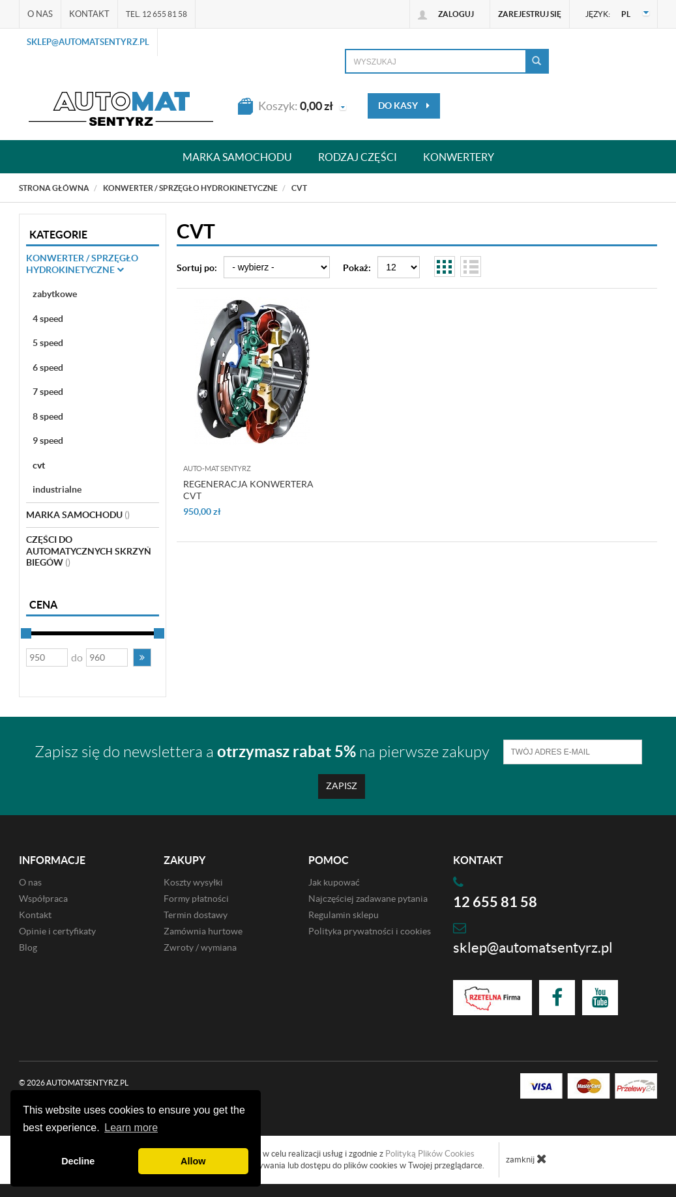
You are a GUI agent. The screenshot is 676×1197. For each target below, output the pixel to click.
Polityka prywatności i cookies (369, 931)
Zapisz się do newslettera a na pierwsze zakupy (262, 751)
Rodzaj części (357, 156)
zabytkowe (55, 294)
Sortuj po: (197, 268)
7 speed (48, 391)
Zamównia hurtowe (203, 931)
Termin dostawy (196, 915)
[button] (142, 657)
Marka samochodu (237, 156)
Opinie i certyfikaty (57, 931)
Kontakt (89, 14)
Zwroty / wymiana (200, 947)
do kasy (404, 105)
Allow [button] (193, 1161)
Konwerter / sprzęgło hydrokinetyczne (82, 264)
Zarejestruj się (529, 14)
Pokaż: (357, 268)
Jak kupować (334, 882)
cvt (39, 465)
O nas (40, 14)
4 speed (48, 318)
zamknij (526, 1158)
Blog (28, 947)
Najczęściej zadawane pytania (368, 898)
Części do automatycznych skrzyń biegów (88, 551)
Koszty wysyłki (193, 882)
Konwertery (458, 156)
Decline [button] (78, 1161)
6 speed (48, 367)
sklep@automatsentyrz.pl (88, 42)
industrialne (57, 489)
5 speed (48, 343)
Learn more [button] (131, 1127)
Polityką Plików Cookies (430, 1154)
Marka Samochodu (78, 515)
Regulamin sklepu (343, 915)
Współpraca (43, 898)
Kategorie (58, 234)
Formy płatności (196, 898)
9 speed (48, 440)
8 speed (48, 416)
